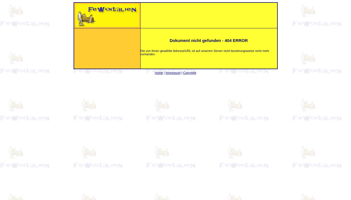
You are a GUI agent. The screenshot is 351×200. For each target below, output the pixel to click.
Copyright (189, 72)
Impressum (173, 72)
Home (159, 72)
